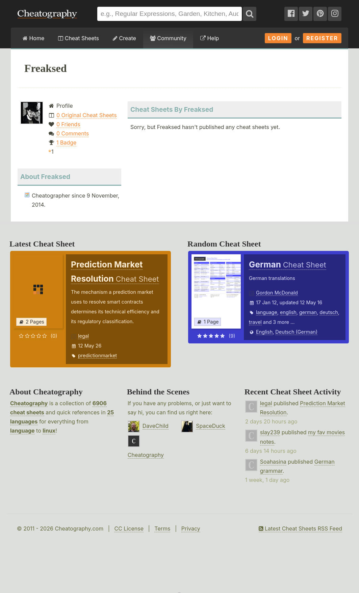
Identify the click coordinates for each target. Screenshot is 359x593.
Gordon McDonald (277, 292)
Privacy (190, 528)
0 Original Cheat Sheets (86, 115)
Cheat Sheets (78, 38)
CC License (129, 528)
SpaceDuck (210, 425)
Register (322, 38)
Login (278, 38)
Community (168, 38)
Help (209, 38)
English (264, 332)
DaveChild (156, 425)
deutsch (328, 312)
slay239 (270, 432)
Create (124, 38)
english (288, 312)
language (266, 312)
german (308, 312)
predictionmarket (97, 355)
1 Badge (66, 142)
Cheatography (29, 403)
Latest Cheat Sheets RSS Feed (300, 528)
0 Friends (68, 124)
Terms (162, 528)
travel (255, 322)
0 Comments (72, 133)
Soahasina (273, 461)
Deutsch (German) (296, 332)
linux (49, 430)
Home (33, 38)
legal (83, 336)
